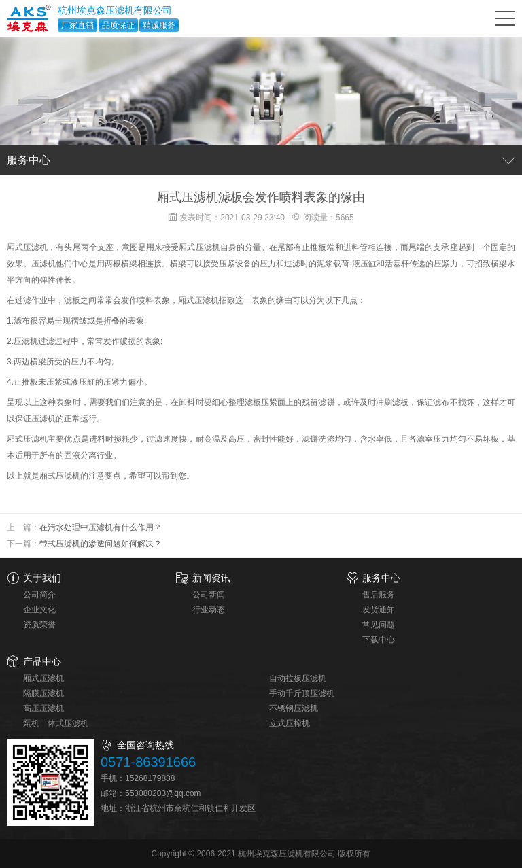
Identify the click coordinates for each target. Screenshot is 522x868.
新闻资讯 (211, 578)
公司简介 (39, 595)
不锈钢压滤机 (293, 708)
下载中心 (378, 639)
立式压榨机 (289, 723)
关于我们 (42, 578)
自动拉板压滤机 (297, 678)
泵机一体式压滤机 (55, 723)
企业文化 (39, 609)
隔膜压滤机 (43, 693)
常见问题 (378, 624)
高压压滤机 (43, 708)
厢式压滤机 (43, 678)
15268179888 (150, 778)
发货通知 (378, 609)
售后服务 (378, 595)
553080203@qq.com (163, 793)
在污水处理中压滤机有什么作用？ (100, 527)
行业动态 (208, 609)
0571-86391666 (148, 761)
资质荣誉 (39, 624)
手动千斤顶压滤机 (301, 693)
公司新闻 (208, 595)
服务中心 (381, 578)
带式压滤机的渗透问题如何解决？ (100, 544)
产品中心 (42, 661)
